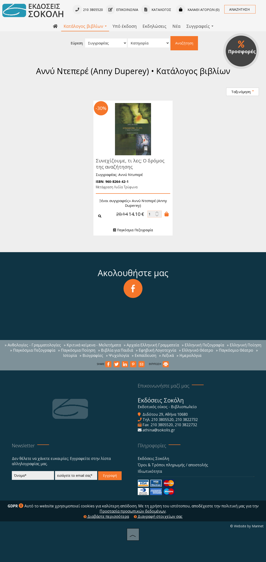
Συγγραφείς (199, 26)
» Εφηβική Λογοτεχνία (156, 350)
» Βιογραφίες (91, 355)
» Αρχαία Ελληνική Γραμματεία (151, 345)
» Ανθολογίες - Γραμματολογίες (33, 345)
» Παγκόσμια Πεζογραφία (32, 350)
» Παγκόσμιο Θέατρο (234, 350)
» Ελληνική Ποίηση (244, 345)
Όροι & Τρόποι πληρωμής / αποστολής (173, 465)
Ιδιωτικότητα (150, 471)
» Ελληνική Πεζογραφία (203, 345)
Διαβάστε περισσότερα (106, 516)
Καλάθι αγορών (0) (198, 9)
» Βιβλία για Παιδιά (115, 350)
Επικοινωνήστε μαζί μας (163, 386)
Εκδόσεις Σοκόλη (153, 458)
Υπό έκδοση (125, 26)
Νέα (176, 26)
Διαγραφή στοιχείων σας (158, 516)
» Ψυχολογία (117, 355)
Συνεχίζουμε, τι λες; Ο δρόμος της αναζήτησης (129, 163)
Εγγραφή (110, 475)
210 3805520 (162, 419)
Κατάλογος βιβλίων (85, 26)
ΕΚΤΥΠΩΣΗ (159, 364)
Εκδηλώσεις (154, 26)
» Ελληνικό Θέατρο (196, 350)
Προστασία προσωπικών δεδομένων (133, 511)
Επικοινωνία (122, 9)
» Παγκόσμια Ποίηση (76, 350)
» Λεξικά (166, 355)
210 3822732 (186, 419)
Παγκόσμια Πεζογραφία (132, 230)
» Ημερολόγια (189, 355)
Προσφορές (242, 47)
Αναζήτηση (184, 43)
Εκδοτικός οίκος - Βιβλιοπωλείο (167, 406)
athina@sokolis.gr (158, 430)
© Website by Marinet (247, 526)
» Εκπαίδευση (144, 355)
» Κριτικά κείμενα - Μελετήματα (92, 345)
